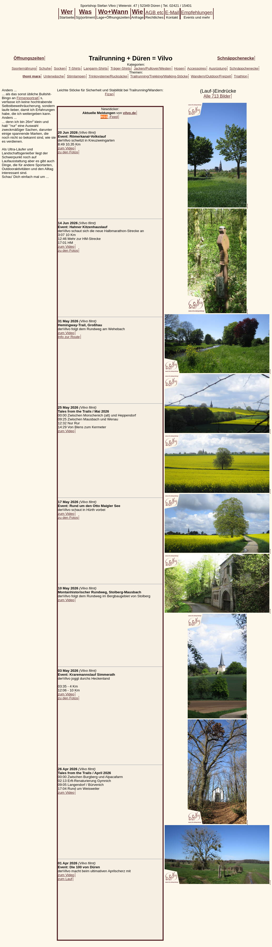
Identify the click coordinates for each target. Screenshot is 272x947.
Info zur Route (69, 337)
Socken (59, 68)
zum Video (66, 148)
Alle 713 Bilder (216, 96)
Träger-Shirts (120, 68)
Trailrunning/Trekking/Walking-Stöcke (159, 76)
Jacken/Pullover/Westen (152, 68)
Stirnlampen (76, 76)
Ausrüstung (217, 68)
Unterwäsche (53, 76)
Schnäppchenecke (244, 68)
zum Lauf (65, 879)
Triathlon (240, 76)
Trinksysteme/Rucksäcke (107, 76)
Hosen (179, 68)
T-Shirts (75, 68)
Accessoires (196, 68)
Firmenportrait (27, 98)
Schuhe (45, 68)
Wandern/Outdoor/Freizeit (211, 76)
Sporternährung (24, 68)
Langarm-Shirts (95, 68)
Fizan (109, 94)
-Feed (109, 117)
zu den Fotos (68, 152)
